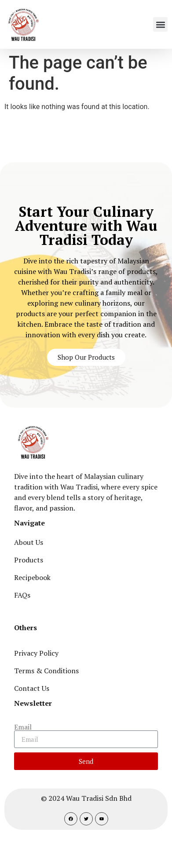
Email (23, 726)
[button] (160, 24)
